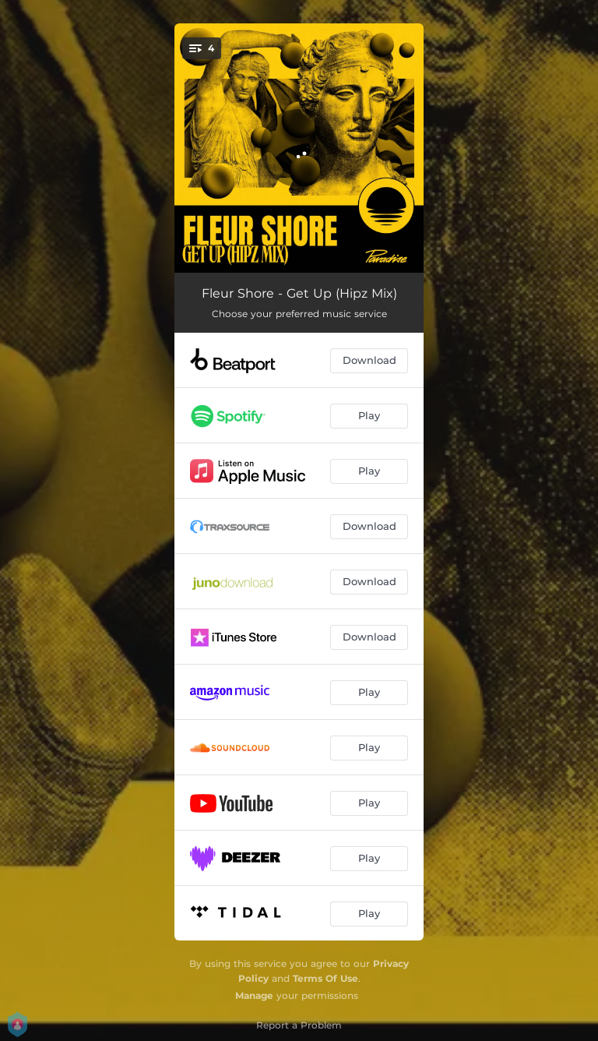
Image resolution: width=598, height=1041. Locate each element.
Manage (254, 995)
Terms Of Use (325, 978)
